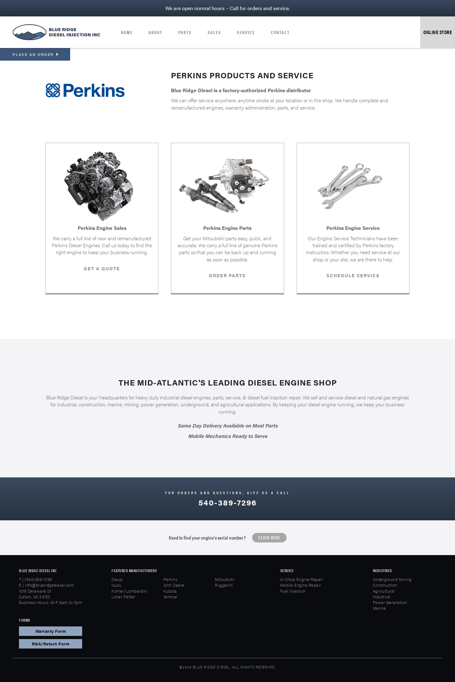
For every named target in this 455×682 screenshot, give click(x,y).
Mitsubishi (224, 579)
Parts (185, 32)
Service (246, 32)
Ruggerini (224, 585)
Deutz (117, 579)
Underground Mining (392, 579)
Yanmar (170, 597)
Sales (214, 32)
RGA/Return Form (51, 644)
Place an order (36, 54)
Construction (385, 585)
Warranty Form (50, 631)
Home (127, 32)
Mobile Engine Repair (300, 585)
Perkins (170, 579)
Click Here (269, 537)
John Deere (174, 585)
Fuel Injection (293, 591)
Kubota (170, 591)
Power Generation (390, 602)
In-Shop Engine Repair (301, 579)
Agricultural (384, 591)
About (155, 32)
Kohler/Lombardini (130, 591)
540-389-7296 (227, 502)
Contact (280, 32)
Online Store (437, 32)
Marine (379, 608)
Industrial (382, 597)
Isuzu (117, 585)
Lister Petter (123, 597)
